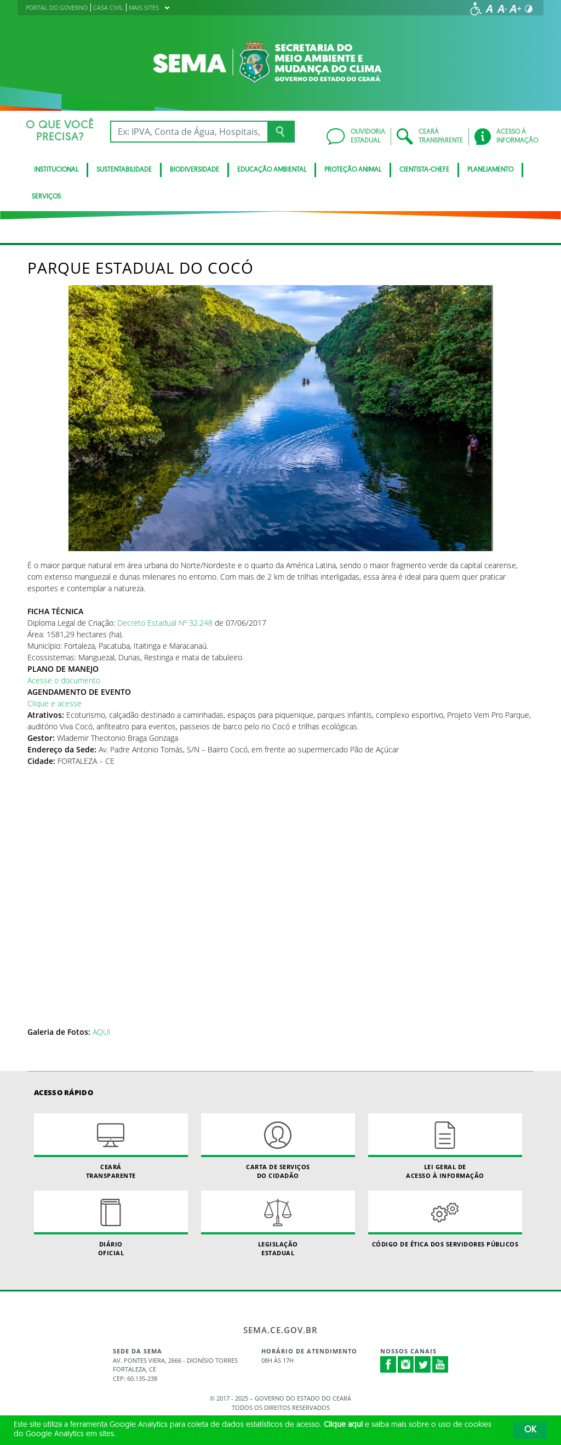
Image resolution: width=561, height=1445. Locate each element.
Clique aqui (343, 1425)
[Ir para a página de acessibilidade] (476, 8)
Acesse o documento (63, 680)
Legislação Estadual (278, 1223)
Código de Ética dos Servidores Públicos (445, 1219)
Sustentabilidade (124, 170)
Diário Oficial (111, 1223)
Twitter (423, 1364)
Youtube (440, 1364)
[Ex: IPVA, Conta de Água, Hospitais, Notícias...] (188, 132)
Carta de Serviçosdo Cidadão (278, 1146)
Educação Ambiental (271, 170)
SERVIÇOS (46, 197)
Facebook (388, 1364)
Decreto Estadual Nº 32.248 (164, 622)
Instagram (406, 1364)
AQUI (102, 1032)
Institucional (56, 170)
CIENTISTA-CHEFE (424, 170)
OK (530, 1430)
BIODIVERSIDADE (194, 170)
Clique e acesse (54, 703)
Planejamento (490, 170)
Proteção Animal (352, 170)
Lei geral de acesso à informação (445, 1146)
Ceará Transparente (111, 1146)
